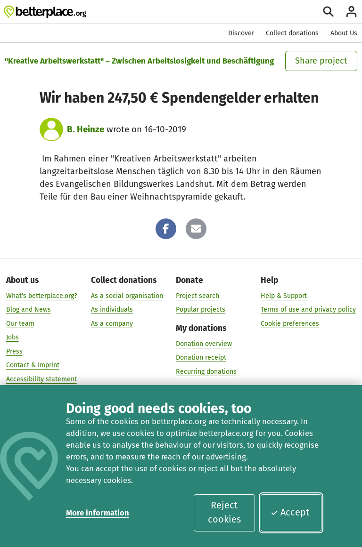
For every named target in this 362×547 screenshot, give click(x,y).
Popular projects (200, 310)
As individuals (112, 310)
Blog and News (28, 310)
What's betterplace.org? (41, 295)
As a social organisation (127, 295)
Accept (290, 512)
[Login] (351, 11)
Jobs (12, 337)
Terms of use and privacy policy (308, 310)
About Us (343, 33)
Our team (20, 323)
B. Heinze (85, 129)
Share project (321, 61)
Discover (241, 33)
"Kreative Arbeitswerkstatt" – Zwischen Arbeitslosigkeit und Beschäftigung (139, 60)
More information (97, 512)
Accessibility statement (41, 379)
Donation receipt (201, 358)
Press (14, 351)
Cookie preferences (290, 323)
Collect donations (292, 33)
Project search (197, 295)
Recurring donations (206, 371)
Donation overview (204, 343)
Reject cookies (224, 512)
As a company (112, 323)
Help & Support (284, 295)
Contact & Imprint (32, 365)
